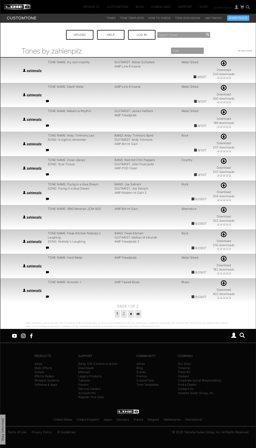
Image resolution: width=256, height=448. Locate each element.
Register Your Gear (91, 397)
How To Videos (159, 18)
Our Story (184, 364)
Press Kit (184, 372)
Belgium (153, 419)
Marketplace (238, 18)
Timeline (184, 368)
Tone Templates (132, 18)
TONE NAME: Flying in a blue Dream (73, 184)
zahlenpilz (34, 70)
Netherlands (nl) (223, 7)
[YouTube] (14, 335)
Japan (107, 419)
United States (63, 419)
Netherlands (172, 419)
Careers (183, 376)
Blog (140, 7)
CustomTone (117, 7)
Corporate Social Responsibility (200, 380)
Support (185, 7)
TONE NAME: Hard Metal (65, 257)
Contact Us (185, 389)
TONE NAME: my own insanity (69, 62)
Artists (140, 364)
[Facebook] (31, 335)
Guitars (39, 372)
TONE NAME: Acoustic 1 (64, 282)
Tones (111, 18)
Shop (204, 7)
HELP (111, 35)
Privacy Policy (42, 432)
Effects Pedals (44, 376)
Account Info (87, 393)
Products (91, 7)
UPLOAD (80, 35)
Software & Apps (45, 384)
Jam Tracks (213, 18)
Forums (83, 384)
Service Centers (89, 389)
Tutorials (84, 380)
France (138, 419)
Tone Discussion (187, 18)
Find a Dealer (187, 384)
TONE (22, 18)
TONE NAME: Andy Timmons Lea (71, 135)
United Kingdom (88, 419)
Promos (141, 376)
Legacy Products (90, 376)
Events (141, 372)
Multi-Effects (43, 368)
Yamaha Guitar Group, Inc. (196, 393)
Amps (38, 364)
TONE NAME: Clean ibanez (67, 160)
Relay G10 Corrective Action (98, 364)
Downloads (161, 7)
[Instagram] (23, 335)
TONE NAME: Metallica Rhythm (69, 111)
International (193, 419)
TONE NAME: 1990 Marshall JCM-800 (74, 209)
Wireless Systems (46, 380)
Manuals (84, 372)
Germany (123, 419)
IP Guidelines (66, 432)
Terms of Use (17, 432)
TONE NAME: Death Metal (66, 86)
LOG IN (142, 35)
